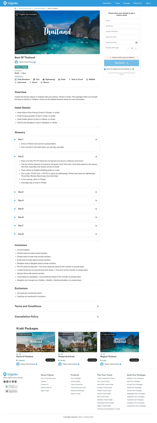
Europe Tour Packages (134, 384)
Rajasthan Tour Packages (135, 397)
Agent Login (45, 390)
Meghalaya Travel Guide (105, 403)
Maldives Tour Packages (135, 378)
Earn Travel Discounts (48, 378)
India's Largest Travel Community (13, 377)
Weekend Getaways (77, 390)
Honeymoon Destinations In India (108, 409)
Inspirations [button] (107, 3)
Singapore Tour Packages (136, 403)
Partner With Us (46, 387)
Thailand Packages (39, 8)
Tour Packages (76, 378)
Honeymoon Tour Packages (136, 406)
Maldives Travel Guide (105, 400)
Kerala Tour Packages (134, 390)
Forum (118, 3)
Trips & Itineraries (77, 384)
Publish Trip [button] (138, 3)
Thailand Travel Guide (25, 8)
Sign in (148, 3)
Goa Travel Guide (103, 381)
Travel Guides (75, 381)
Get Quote (121, 63)
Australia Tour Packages (135, 400)
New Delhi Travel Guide (105, 384)
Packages (126, 3)
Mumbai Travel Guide (104, 387)
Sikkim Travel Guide (104, 406)
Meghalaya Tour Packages (136, 394)
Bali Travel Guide (103, 397)
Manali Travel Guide (104, 390)
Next (140, 350)
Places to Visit (75, 394)
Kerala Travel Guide (104, 394)
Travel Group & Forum (78, 387)
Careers (43, 381)
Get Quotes (50, 360)
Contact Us (44, 384)
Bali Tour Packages (133, 381)
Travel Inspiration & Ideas (106, 378)
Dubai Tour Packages (134, 387)
